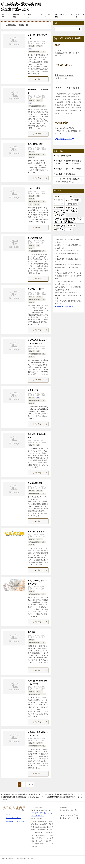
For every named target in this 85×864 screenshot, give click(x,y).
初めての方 (59, 306)
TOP (22, 794)
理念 (3, 16)
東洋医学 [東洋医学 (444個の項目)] (66, 211)
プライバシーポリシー (13, 818)
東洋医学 (39, 46)
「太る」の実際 (34, 188)
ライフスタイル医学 (36, 289)
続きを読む (40, 79)
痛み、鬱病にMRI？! (36, 144)
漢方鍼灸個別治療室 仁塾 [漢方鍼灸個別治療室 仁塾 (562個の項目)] (68, 220)
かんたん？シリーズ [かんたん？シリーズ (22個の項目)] (64, 196)
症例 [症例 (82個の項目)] (60, 225)
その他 (77, 16)
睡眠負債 (31, 632)
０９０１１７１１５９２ (67, 88)
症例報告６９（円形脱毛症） (66, 174)
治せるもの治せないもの (64, 156)
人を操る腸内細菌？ (36, 483)
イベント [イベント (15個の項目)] (60, 203)
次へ (29, 785)
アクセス (47, 16)
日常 (38, 196)
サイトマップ (10, 814)
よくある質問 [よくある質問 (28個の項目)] (74, 200)
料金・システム (32, 16)
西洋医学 (31, 157)
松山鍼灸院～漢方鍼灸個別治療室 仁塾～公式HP (21, 6)
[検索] (68, 29)
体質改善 (31, 46)
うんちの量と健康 (35, 238)
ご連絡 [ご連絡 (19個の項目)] (59, 200)
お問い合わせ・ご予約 (61, 16)
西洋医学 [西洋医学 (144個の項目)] (64, 229)
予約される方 (69, 306)
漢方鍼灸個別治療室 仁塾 (37, 51)
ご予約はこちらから (64, 139)
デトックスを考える (36, 532)
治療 (30, 49)
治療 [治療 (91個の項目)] (60, 215)
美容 (30, 204)
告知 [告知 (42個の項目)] (59, 208)
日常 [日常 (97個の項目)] (72, 207)
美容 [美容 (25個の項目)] (72, 225)
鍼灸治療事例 (16, 16)
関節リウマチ (33, 390)
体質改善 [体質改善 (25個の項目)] (72, 204)
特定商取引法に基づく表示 (15, 821)
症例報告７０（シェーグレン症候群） (69, 169)
